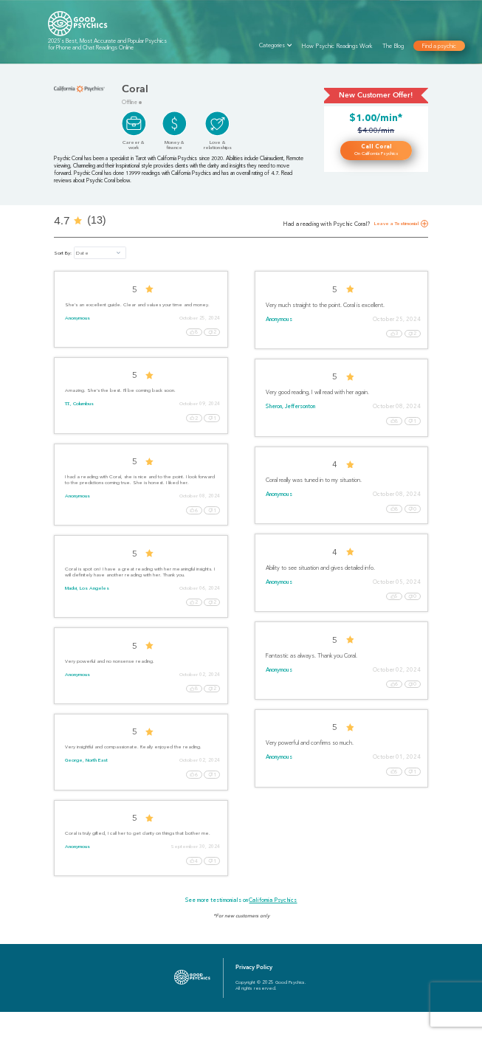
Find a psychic (439, 45)
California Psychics (273, 925)
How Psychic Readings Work (337, 45)
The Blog (393, 45)
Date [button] (82, 253)
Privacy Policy (253, 992)
